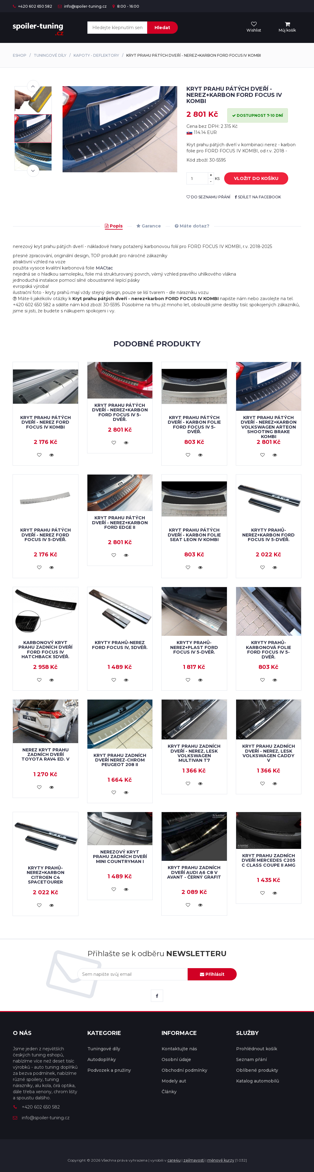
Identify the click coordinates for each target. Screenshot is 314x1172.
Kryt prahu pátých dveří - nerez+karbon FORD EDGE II (120, 522)
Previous (33, 86)
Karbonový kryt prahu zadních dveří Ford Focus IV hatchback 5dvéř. (45, 649)
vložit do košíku (251, 179)
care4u (174, 1160)
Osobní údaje (176, 1059)
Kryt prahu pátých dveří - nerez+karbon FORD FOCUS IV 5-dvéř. (120, 412)
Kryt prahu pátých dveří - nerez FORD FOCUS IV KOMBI (45, 422)
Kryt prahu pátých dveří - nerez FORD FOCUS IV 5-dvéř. (45, 534)
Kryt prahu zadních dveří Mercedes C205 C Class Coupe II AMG (268, 860)
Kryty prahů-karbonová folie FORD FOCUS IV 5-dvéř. (268, 649)
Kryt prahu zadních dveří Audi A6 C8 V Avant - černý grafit (194, 872)
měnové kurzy (220, 1160)
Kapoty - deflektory (96, 55)
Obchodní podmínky (184, 1070)
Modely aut (174, 1081)
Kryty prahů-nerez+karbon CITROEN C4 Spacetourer (45, 875)
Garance (148, 226)
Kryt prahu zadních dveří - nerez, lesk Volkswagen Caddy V (268, 753)
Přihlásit (212, 974)
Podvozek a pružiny (109, 1070)
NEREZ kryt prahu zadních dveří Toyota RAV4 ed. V (45, 754)
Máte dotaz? (192, 226)
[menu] (287, 27)
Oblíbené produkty (257, 1070)
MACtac (104, 268)
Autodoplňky (101, 1059)
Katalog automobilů (257, 1081)
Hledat (162, 27)
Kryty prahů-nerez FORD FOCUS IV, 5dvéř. (119, 645)
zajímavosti (194, 1160)
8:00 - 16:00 (126, 6)
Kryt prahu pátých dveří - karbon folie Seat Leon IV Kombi (194, 534)
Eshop (19, 55)
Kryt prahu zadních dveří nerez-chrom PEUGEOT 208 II (120, 760)
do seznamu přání (208, 197)
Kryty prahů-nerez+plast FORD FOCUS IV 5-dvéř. (194, 647)
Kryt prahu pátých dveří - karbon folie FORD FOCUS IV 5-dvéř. (194, 424)
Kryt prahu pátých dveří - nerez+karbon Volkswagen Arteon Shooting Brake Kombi (269, 427)
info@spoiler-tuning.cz (82, 6)
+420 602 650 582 (32, 6)
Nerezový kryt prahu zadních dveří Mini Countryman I (120, 856)
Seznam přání (251, 1059)
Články (169, 1091)
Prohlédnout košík (256, 1049)
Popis (114, 226)
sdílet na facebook (258, 197)
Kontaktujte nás (179, 1049)
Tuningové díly (50, 55)
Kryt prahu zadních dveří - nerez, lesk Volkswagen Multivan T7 (194, 753)
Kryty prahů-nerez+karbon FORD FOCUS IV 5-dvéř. (268, 534)
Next (33, 171)
